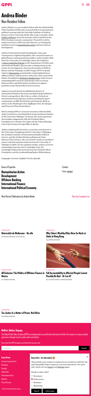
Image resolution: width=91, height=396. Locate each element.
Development (9, 176)
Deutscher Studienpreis (30, 78)
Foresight (4, 368)
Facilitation (4, 365)
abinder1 (70, 171)
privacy (50, 367)
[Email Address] (40, 348)
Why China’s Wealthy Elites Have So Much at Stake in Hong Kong (66, 234)
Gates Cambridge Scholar (14, 63)
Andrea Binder (9, 237)
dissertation (14, 73)
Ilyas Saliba (20, 237)
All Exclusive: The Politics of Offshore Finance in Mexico (23, 274)
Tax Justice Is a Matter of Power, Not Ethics (20, 313)
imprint (61, 367)
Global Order (5, 372)
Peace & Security (6, 382)
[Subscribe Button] (84, 348)
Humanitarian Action (13, 172)
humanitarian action (26, 45)
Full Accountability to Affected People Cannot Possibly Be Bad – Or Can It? (66, 274)
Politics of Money (8, 37)
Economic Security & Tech (8, 361)
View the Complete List (81, 196)
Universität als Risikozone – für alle (17, 233)
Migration (4, 379)
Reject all (36, 391)
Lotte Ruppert (54, 279)
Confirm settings (49, 391)
